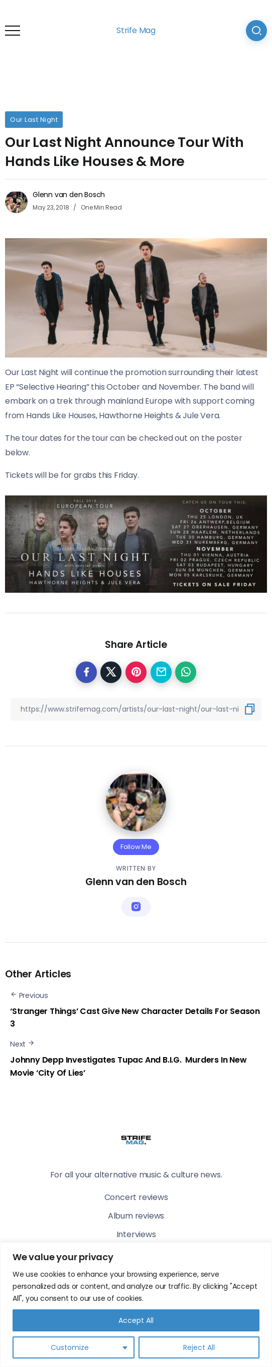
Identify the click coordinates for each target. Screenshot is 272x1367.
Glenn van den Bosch (69, 195)
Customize (70, 1347)
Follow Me (136, 846)
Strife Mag (136, 30)
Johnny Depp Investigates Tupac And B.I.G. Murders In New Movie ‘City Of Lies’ (128, 1066)
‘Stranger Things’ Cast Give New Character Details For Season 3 (135, 1017)
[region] (136, 1304)
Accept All (136, 1320)
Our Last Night (34, 119)
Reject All (199, 1347)
